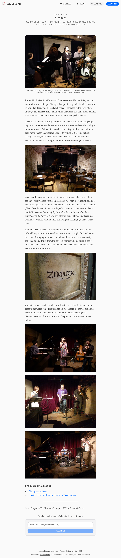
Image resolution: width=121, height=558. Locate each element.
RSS (80, 551)
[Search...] (97, 4)
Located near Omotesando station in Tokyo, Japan (52, 495)
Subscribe (112, 4)
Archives (54, 551)
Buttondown (45, 555)
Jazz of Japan (44, 551)
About (62, 551)
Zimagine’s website (38, 491)
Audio (74, 551)
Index (68, 551)
